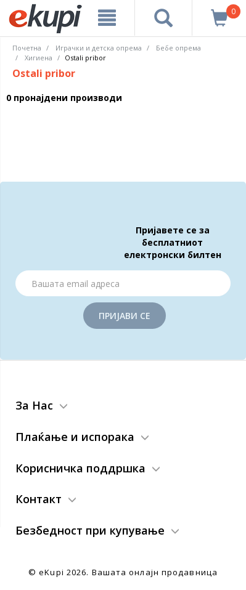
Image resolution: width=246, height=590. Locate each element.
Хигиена (38, 57)
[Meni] (107, 18)
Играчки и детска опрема (98, 47)
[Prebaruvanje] (163, 18)
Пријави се (124, 315)
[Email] (123, 283)
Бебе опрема (178, 47)
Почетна (26, 47)
